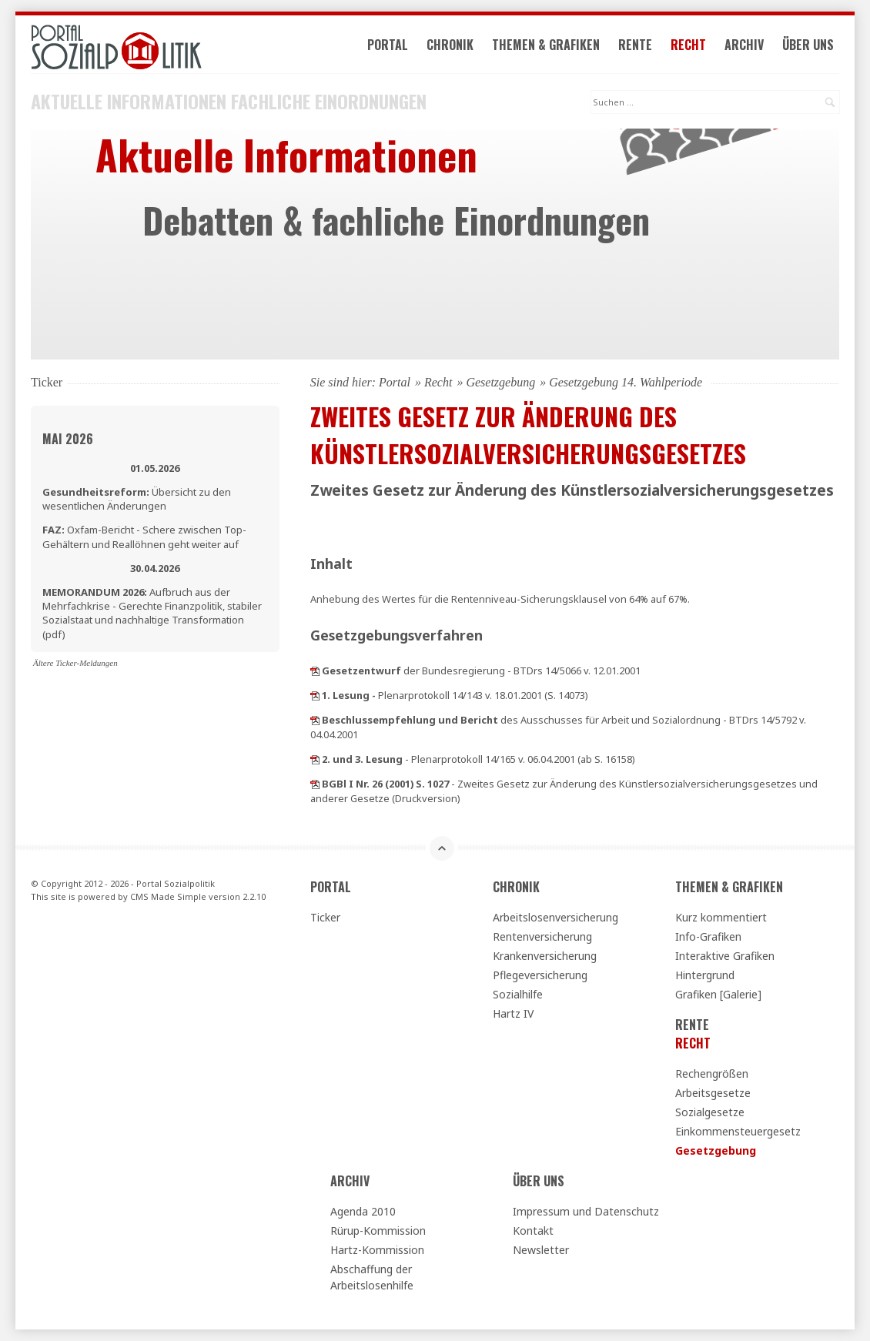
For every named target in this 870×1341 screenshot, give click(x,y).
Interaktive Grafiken (725, 955)
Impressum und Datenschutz (586, 1211)
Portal (387, 44)
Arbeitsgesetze (713, 1092)
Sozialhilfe (518, 994)
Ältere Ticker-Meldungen (75, 662)
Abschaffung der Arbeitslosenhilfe (371, 1277)
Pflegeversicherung (540, 975)
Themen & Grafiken (546, 44)
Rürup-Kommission (378, 1230)
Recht (688, 44)
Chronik (450, 44)
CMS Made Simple (168, 896)
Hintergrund (704, 975)
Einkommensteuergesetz (738, 1131)
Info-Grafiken (708, 936)
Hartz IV (513, 1013)
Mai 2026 (67, 439)
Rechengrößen (711, 1073)
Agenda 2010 (363, 1211)
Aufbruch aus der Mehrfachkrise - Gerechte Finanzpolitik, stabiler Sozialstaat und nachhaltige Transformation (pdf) (152, 613)
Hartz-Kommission (377, 1249)
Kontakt (533, 1230)
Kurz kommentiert (721, 917)
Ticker (325, 917)
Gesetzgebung (500, 382)
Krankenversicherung (545, 955)
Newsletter (541, 1249)
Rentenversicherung (542, 936)
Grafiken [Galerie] (718, 994)
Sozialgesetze (710, 1112)
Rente (635, 44)
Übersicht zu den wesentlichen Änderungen (136, 499)
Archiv (744, 44)
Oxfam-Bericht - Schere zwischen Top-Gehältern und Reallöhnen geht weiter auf (144, 536)
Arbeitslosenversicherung (555, 917)
